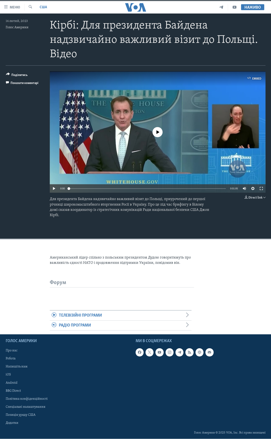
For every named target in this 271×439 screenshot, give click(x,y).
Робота (11, 358)
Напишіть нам (16, 367)
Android (12, 383)
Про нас (12, 350)
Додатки (12, 423)
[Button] (17, 75)
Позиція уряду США (20, 415)
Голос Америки (17, 27)
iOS (8, 375)
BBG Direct (13, 391)
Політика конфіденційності (27, 399)
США (43, 7)
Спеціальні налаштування (25, 407)
